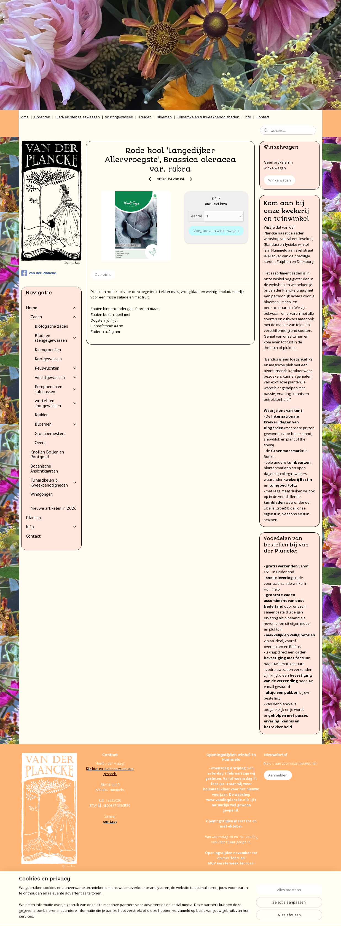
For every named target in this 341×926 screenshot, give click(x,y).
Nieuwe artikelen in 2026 (53, 508)
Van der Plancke (38, 273)
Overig (41, 442)
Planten (33, 517)
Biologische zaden (51, 326)
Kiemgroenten (48, 349)
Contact (262, 116)
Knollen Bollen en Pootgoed (47, 454)
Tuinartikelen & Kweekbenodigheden (208, 116)
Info (248, 116)
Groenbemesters (50, 433)
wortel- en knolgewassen (56, 403)
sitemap (151, 916)
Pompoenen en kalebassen (56, 389)
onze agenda (247, 895)
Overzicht (103, 274)
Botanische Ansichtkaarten (44, 468)
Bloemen (164, 116)
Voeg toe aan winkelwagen (216, 230)
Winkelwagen (279, 180)
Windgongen (41, 494)
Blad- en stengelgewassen (77, 116)
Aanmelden (278, 775)
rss (163, 916)
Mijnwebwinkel (232, 916)
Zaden (53, 316)
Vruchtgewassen (119, 116)
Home (24, 116)
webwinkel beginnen (183, 916)
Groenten (42, 116)
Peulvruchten (56, 368)
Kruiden (145, 116)
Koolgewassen (48, 358)
